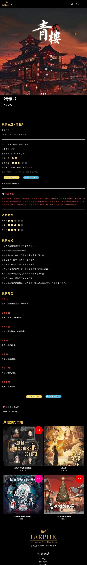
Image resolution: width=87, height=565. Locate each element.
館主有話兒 (43, 562)
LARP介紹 (43, 559)
